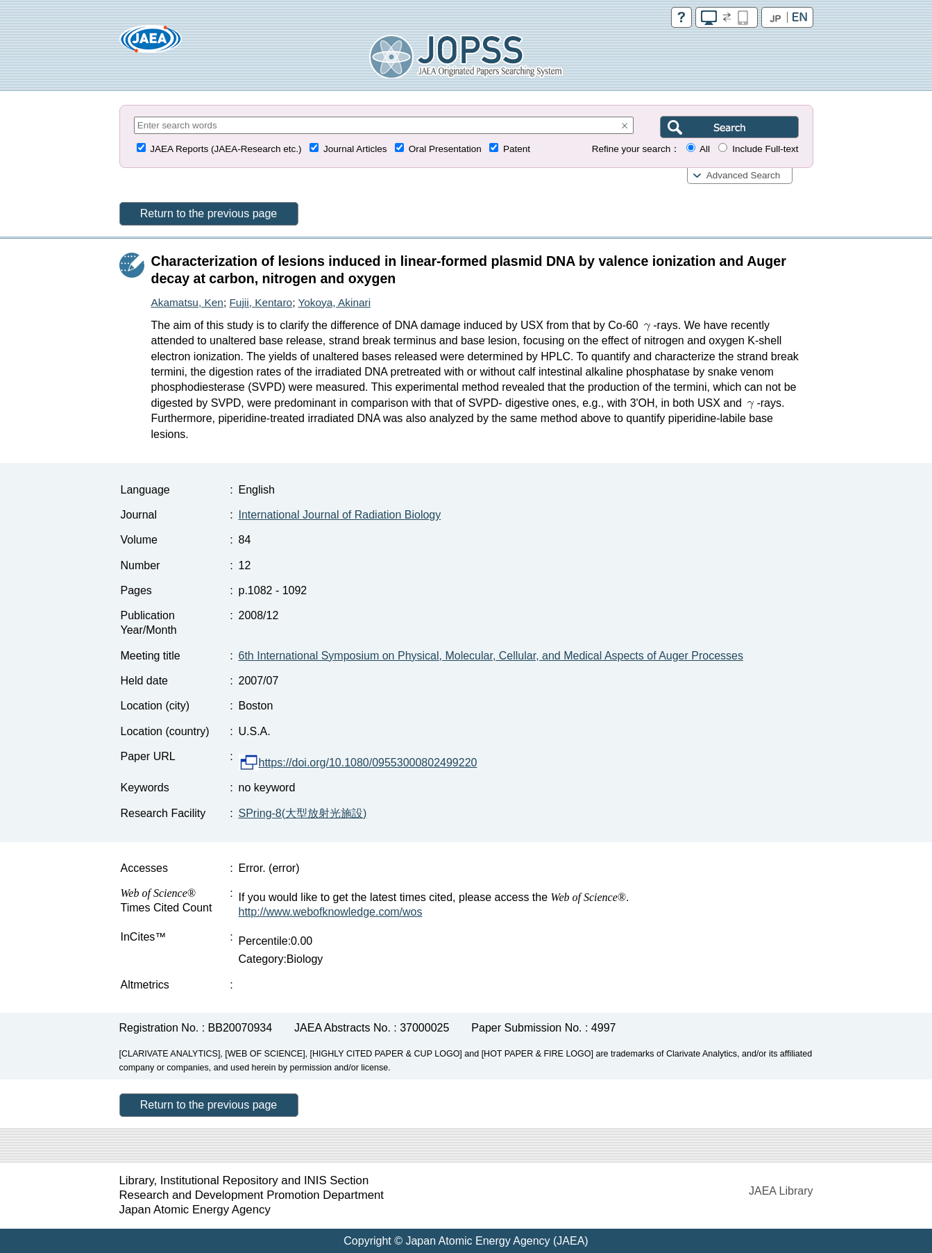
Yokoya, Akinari (334, 302)
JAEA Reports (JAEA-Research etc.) (225, 149)
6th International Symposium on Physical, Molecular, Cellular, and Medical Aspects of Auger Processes (491, 656)
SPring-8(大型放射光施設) (303, 813)
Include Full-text (765, 149)
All (705, 149)
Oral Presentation (445, 149)
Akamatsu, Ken (187, 302)
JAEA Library (781, 1191)
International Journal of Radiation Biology (340, 515)
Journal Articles (355, 149)
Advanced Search (743, 175)
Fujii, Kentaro (260, 302)
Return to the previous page (208, 213)
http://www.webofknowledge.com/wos (331, 912)
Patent (516, 149)
